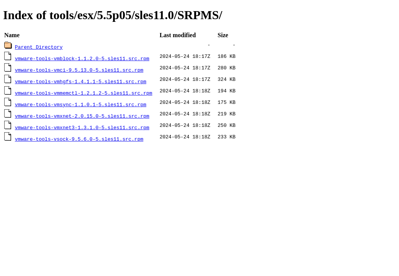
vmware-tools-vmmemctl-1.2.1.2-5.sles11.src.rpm (83, 92)
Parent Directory (39, 46)
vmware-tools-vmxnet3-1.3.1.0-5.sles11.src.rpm (82, 127)
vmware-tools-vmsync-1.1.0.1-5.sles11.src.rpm (80, 104)
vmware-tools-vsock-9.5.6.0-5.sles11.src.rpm (79, 138)
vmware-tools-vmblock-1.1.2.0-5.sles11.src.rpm (82, 58)
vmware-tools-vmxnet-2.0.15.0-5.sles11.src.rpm (82, 115)
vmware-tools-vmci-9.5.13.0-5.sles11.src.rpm (79, 69)
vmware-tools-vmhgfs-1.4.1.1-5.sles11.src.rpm (80, 81)
